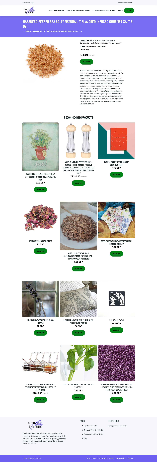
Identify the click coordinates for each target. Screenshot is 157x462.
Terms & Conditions (106, 458)
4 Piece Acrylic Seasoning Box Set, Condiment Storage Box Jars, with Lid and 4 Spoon (40, 387)
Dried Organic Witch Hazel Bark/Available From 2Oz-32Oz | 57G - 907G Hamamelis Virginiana (78, 256)
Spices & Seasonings (97, 40)
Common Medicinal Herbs (104, 10)
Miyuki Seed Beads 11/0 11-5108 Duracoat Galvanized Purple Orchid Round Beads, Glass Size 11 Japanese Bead (117, 387)
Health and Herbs (56, 10)
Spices (102, 43)
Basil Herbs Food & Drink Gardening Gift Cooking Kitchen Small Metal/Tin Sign (40, 177)
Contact (94, 458)
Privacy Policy (121, 458)
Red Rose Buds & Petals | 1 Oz (40, 241)
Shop (129, 11)
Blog (120, 10)
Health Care (94, 43)
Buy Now (86, 62)
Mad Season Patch (116, 320)
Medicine (118, 43)
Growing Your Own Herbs (78, 10)
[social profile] (32, 3)
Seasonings (109, 43)
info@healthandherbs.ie (124, 3)
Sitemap (130, 458)
